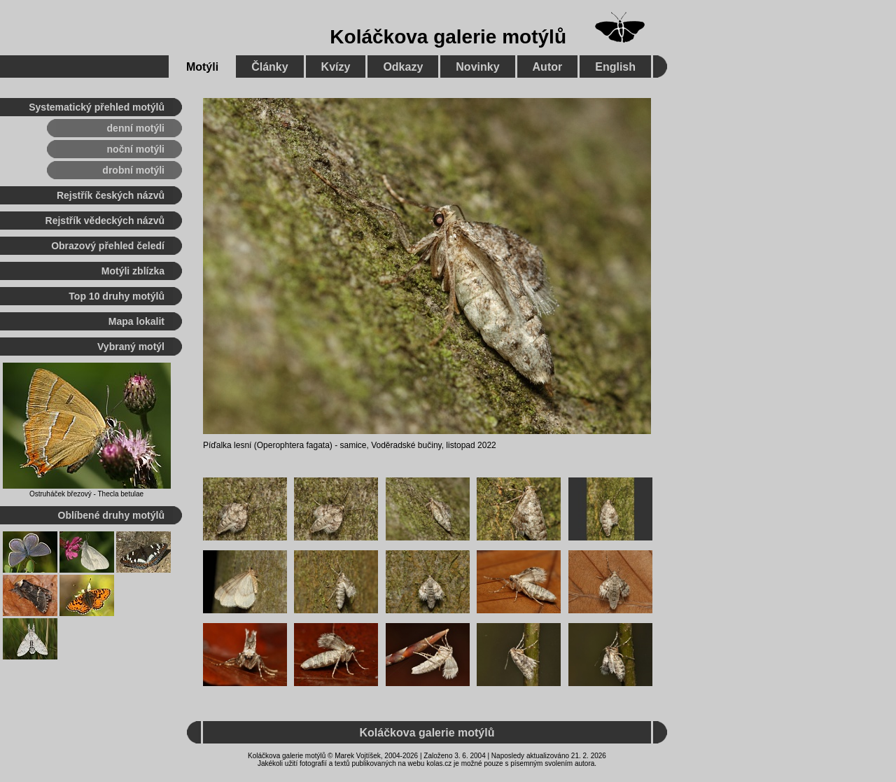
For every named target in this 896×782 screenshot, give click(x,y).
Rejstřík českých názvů (110, 195)
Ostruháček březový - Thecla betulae (86, 494)
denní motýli (135, 128)
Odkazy (403, 67)
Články (269, 67)
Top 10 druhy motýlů (116, 296)
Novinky (477, 67)
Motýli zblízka (133, 271)
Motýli (202, 67)
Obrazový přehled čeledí (107, 245)
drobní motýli (133, 170)
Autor (548, 67)
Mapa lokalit (136, 321)
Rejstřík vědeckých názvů (105, 220)
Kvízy (336, 67)
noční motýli (135, 149)
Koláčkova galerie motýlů (448, 37)
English (615, 67)
